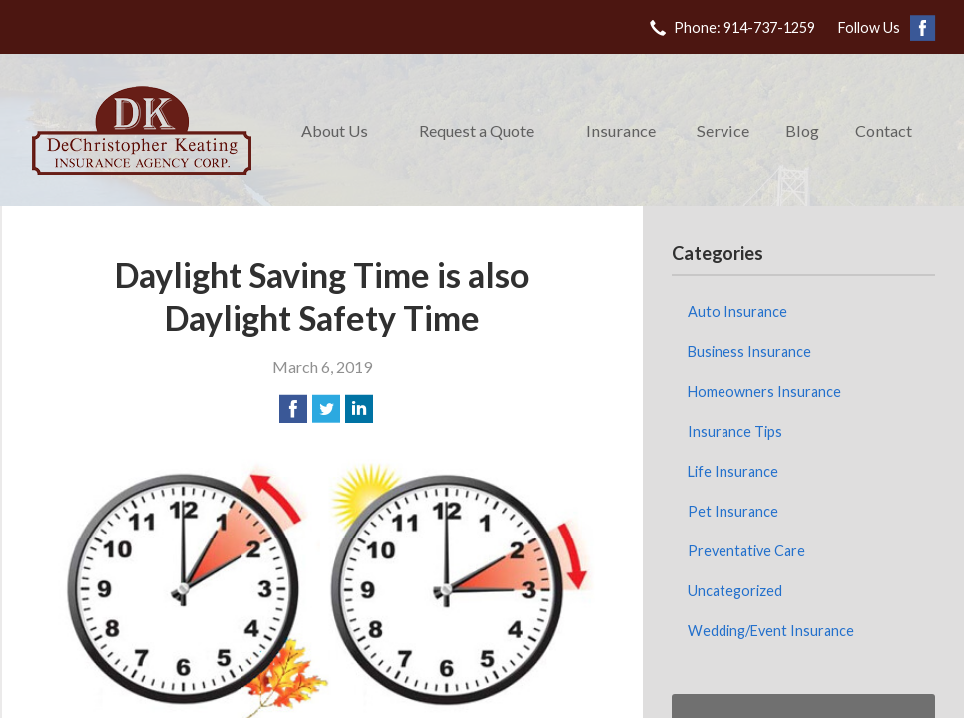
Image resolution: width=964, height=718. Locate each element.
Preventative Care (746, 550)
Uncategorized (735, 590)
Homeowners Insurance (764, 391)
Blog (802, 130)
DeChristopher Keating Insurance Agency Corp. (141, 130)
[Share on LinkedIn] (359, 409)
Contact (883, 130)
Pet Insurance (733, 511)
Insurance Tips (735, 431)
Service (723, 130)
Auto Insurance (737, 311)
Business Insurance (749, 351)
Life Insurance (733, 471)
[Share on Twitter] (326, 409)
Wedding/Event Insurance (771, 630)
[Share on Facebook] (293, 409)
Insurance (621, 130)
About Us (334, 130)
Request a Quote (476, 130)
